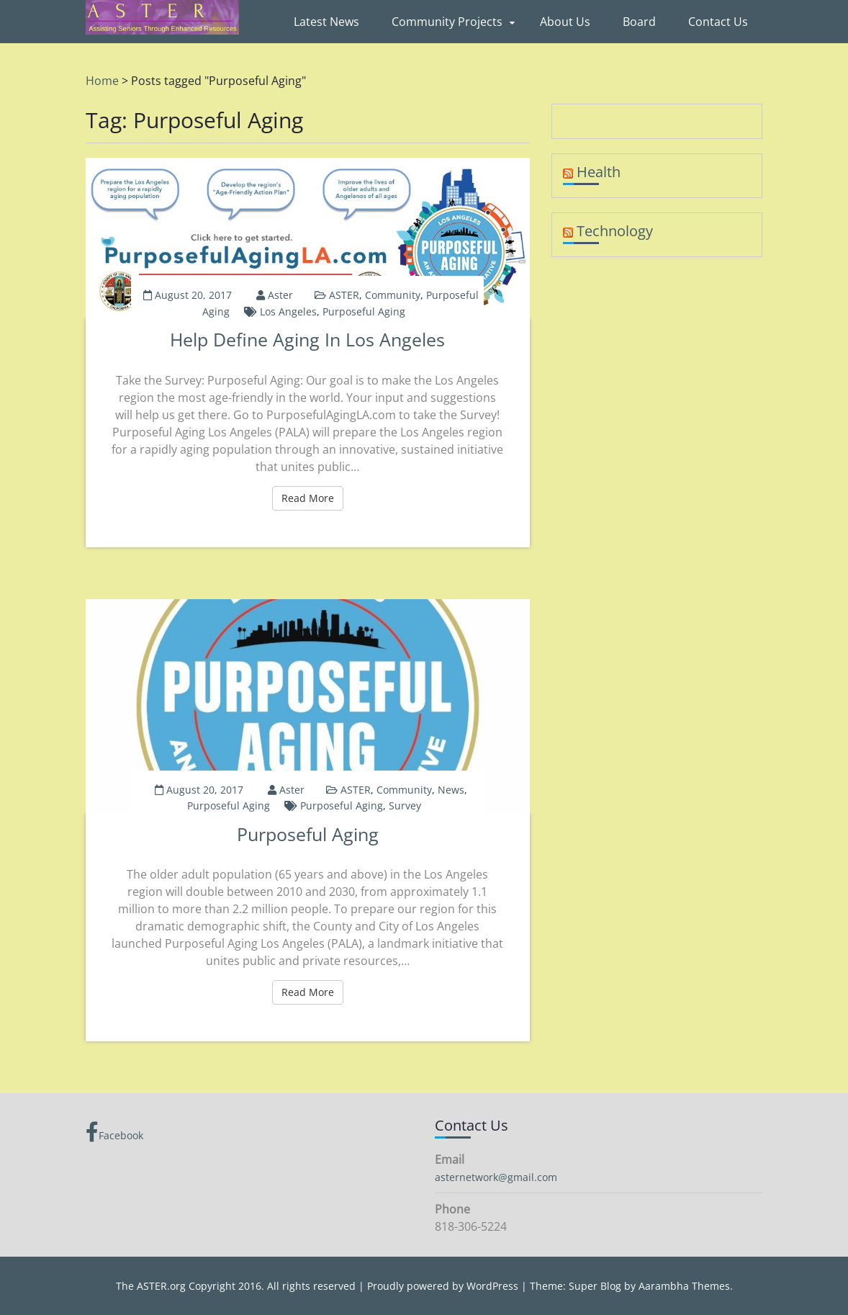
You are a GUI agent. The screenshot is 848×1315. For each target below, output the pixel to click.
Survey (405, 805)
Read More (312, 497)
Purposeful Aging (363, 311)
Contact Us (718, 22)
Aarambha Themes (684, 1286)
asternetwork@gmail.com (496, 1177)
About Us (565, 22)
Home (102, 81)
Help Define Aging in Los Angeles (307, 339)
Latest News (326, 22)
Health (599, 171)
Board (639, 22)
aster (280, 295)
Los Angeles (288, 311)
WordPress (492, 1286)
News (451, 789)
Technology (615, 231)
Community (392, 295)
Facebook (114, 1132)
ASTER (344, 295)
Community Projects (447, 22)
